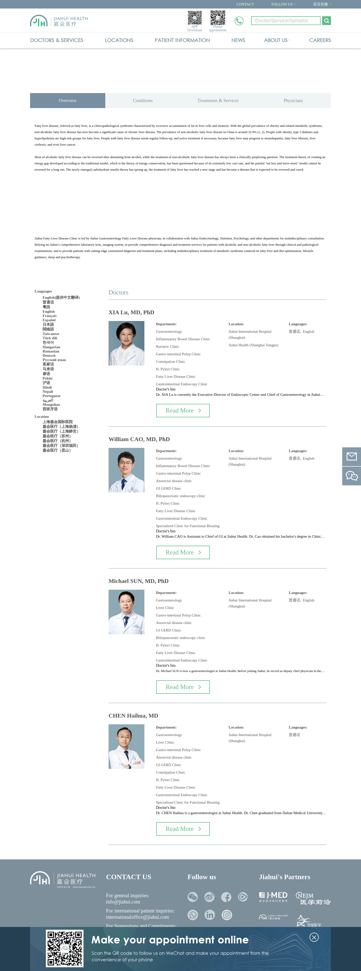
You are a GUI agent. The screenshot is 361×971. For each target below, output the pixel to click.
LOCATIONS (119, 40)
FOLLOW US (282, 4)
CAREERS (320, 40)
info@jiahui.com (123, 901)
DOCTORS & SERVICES (56, 40)
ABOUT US (276, 40)
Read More (183, 410)
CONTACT (245, 4)
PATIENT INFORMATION (182, 40)
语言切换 (320, 4)
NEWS (238, 40)
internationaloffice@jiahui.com (137, 917)
